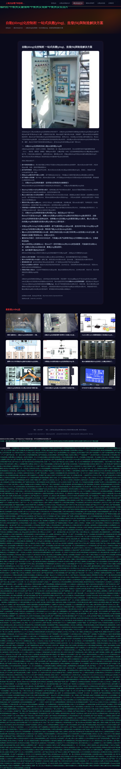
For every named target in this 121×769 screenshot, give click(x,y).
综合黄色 (27, 584)
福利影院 (6, 652)
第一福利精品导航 (60, 532)
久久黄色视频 (22, 709)
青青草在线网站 (52, 557)
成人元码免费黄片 (38, 691)
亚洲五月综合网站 (86, 557)
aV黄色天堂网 (39, 749)
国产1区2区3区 (52, 738)
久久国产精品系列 (91, 647)
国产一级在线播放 (50, 498)
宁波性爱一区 (21, 740)
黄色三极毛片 (62, 509)
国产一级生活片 (40, 745)
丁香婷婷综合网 (116, 548)
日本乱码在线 (108, 761)
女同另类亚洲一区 (8, 452)
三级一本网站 (75, 695)
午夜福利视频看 (45, 740)
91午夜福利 (91, 593)
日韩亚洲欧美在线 (83, 602)
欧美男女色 (49, 650)
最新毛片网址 (46, 754)
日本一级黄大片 (77, 591)
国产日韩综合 (63, 684)
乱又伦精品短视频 (103, 659)
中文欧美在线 (31, 527)
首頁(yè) (53, 3)
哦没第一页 (66, 534)
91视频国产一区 (13, 616)
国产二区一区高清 (22, 468)
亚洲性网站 (74, 450)
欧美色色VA (37, 554)
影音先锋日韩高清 (6, 650)
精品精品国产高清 (87, 661)
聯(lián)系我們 (90, 3)
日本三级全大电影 (57, 749)
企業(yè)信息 (101, 3)
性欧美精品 (12, 734)
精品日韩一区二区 (41, 557)
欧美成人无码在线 (109, 713)
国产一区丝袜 (21, 552)
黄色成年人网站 (88, 765)
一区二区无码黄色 (108, 666)
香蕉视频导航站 (19, 543)
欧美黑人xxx (16, 620)
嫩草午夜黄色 (93, 602)
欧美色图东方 (101, 584)
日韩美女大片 (95, 491)
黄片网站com (42, 532)
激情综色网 (28, 568)
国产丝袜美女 (9, 480)
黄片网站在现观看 (64, 695)
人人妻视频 (107, 715)
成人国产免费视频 (35, 593)
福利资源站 (17, 763)
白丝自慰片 (58, 471)
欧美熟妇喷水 (58, 747)
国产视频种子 (35, 607)
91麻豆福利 (62, 579)
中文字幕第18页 (26, 536)
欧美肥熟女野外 (73, 670)
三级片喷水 (113, 691)
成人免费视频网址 (62, 611)
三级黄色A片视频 (112, 545)
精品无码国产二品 (37, 688)
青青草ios (44, 484)
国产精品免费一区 (80, 593)
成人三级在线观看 (93, 532)
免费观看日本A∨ (17, 466)
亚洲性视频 (81, 570)
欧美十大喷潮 (8, 607)
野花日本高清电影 (8, 554)
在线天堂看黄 (112, 725)
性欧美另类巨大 (20, 452)
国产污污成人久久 (80, 616)
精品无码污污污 (102, 725)
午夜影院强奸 (110, 550)
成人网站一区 (26, 622)
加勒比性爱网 (45, 593)
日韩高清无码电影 (62, 734)
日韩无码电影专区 (64, 568)
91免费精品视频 (66, 477)
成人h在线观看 (85, 715)
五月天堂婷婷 (8, 695)
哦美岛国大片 (86, 740)
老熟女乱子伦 (10, 654)
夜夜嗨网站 (8, 566)
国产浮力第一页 (115, 511)
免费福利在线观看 (61, 584)
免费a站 (104, 747)
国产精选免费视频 (105, 693)
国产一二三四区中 (39, 702)
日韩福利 (84, 577)
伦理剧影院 (18, 759)
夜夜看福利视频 (86, 754)
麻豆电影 (85, 727)
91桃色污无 (92, 559)
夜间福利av (58, 534)
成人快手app (57, 543)
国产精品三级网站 (80, 561)
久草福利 (113, 486)
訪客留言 (111, 3)
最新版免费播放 (64, 625)
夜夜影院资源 (65, 713)
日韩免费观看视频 (44, 729)
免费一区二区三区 (38, 765)
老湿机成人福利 (82, 713)
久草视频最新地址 (43, 636)
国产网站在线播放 (52, 661)
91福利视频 (70, 564)
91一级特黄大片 (59, 598)
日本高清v (79, 527)
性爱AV (110, 747)
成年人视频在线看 (104, 668)
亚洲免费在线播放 (50, 666)
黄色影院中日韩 (83, 496)
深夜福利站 (67, 749)
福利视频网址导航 (69, 736)
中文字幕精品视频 (56, 511)
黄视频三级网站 (17, 647)
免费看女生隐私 (62, 666)
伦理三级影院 (88, 527)
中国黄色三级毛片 (51, 745)
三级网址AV (55, 604)
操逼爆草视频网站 (44, 604)
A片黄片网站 (23, 629)
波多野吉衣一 (90, 518)
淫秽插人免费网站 (8, 530)
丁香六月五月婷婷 (101, 564)
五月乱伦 (83, 568)
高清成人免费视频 (76, 625)
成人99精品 (3, 686)
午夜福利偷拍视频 (84, 464)
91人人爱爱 (78, 765)
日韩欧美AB (108, 523)
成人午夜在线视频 (47, 464)
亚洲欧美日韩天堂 (51, 568)
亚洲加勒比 (99, 645)
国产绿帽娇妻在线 (69, 740)
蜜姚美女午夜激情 (74, 493)
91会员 (101, 554)
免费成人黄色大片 (34, 464)
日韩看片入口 (30, 661)
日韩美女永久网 (62, 575)
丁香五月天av (93, 702)
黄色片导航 (31, 530)
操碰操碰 (113, 688)
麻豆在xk (107, 765)
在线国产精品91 (38, 502)
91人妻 (71, 486)
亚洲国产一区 (50, 686)
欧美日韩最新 (56, 629)
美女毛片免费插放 (74, 661)
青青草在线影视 (92, 654)
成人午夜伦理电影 (44, 663)
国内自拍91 (8, 575)
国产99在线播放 (19, 706)
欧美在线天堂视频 (84, 505)
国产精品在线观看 (19, 604)
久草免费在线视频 (86, 734)
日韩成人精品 (112, 641)
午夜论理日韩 (71, 609)
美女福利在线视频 (53, 720)
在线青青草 (63, 600)
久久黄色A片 (9, 759)
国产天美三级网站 (54, 713)
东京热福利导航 (12, 729)
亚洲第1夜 (17, 509)
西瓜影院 (36, 552)
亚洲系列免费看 (52, 579)
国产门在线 (95, 700)
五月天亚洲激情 (85, 752)
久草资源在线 (92, 545)
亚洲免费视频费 (104, 763)
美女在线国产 (90, 507)
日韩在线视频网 (33, 704)
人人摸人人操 (87, 629)
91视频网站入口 (53, 520)
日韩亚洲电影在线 (72, 743)
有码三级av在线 (47, 554)
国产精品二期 (7, 749)
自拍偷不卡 (14, 582)
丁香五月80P (30, 471)
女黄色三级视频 (24, 484)
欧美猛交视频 (23, 523)
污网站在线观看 (89, 672)
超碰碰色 (67, 550)
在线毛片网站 (76, 763)
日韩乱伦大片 (84, 489)
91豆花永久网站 (34, 511)
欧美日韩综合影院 (90, 638)
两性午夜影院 (92, 745)
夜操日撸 (72, 731)
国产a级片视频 (70, 573)
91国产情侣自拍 (92, 598)
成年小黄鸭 (48, 502)
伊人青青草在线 (97, 740)
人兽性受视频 (115, 532)
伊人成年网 (9, 632)
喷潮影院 (63, 496)
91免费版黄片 (113, 525)
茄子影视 (112, 722)
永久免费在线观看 (96, 749)
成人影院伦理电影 (103, 745)
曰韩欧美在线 (18, 675)
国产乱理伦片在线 (71, 598)
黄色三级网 (67, 659)
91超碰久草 (92, 727)
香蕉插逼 (47, 675)
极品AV (49, 450)
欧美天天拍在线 (41, 634)
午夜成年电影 (58, 559)
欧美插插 (89, 720)
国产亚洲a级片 (104, 568)
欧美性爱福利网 (70, 688)
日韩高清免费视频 (18, 498)
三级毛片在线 (20, 471)
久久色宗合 (40, 641)
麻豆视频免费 (88, 636)
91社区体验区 (29, 700)
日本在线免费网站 (112, 448)
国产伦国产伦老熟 (29, 618)
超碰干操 (57, 761)
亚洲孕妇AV (96, 579)
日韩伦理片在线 (34, 468)
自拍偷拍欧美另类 (111, 534)
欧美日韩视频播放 (107, 450)
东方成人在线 (65, 577)
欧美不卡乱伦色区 (46, 645)
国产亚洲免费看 (57, 459)
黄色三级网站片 (112, 627)
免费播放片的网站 (13, 532)
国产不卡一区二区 (27, 502)
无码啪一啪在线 (110, 629)
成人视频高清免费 (33, 740)
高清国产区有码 (94, 480)
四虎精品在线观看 (84, 681)
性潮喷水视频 (4, 636)
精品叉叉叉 (89, 448)
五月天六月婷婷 (108, 539)
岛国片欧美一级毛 (81, 688)
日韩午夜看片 (58, 650)
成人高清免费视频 (108, 657)
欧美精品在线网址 (70, 693)
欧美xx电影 (20, 715)
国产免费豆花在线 (29, 482)
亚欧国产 (73, 713)
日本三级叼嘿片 (108, 740)
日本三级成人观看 (86, 498)
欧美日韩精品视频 (105, 595)
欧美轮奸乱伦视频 (24, 743)
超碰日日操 (46, 514)
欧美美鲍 (98, 509)
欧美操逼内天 (107, 516)
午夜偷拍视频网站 (50, 734)
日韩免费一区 (81, 693)
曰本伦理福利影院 (107, 670)
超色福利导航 (97, 527)
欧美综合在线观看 (78, 627)
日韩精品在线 (93, 686)
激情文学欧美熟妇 (85, 670)
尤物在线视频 (108, 754)
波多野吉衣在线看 (18, 700)
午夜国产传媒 (58, 759)
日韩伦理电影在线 (81, 559)
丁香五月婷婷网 (103, 611)
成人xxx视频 (43, 586)
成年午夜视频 (64, 720)
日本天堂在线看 (96, 684)
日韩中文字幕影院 (16, 550)
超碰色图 (56, 570)
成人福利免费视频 (104, 486)
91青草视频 (33, 681)
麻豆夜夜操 (98, 604)
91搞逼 (54, 670)
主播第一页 (29, 672)
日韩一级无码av (13, 557)
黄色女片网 (55, 496)
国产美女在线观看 (95, 747)
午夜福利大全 (8, 763)
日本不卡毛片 (8, 509)
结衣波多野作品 (40, 759)
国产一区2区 (104, 480)
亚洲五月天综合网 (19, 591)
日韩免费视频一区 (28, 731)
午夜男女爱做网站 (57, 729)
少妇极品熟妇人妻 (67, 548)
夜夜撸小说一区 (23, 756)
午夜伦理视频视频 (109, 536)
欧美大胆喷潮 (51, 482)
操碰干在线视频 (95, 695)
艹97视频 (102, 496)
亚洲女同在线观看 (76, 514)
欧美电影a (98, 536)
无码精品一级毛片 (35, 659)
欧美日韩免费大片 (16, 507)
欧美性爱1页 (33, 756)
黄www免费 (56, 672)
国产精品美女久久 (37, 496)
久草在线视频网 (45, 468)
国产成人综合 (101, 545)
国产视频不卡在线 (6, 720)
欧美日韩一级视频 (58, 645)
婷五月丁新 (34, 763)
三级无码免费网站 (25, 500)
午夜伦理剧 (49, 527)
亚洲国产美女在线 (92, 595)
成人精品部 (55, 541)
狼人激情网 (43, 520)
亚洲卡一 (50, 532)
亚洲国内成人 (11, 541)
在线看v (94, 691)
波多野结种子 (112, 638)
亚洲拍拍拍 (114, 654)
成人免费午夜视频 (98, 652)
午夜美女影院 (27, 550)
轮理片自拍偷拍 (74, 498)
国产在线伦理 (109, 475)
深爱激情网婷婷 (60, 702)
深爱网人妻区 (48, 618)
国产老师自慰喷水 (36, 514)
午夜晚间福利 (46, 652)
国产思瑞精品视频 (90, 725)
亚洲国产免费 (4, 747)
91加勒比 (6, 600)
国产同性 (106, 505)
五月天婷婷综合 (111, 600)
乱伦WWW (106, 548)
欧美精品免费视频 (107, 491)
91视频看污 (86, 663)
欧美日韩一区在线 (91, 486)
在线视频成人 (39, 666)
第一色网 (104, 627)
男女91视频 (85, 763)
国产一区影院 (73, 520)
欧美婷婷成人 (80, 530)
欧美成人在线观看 (65, 604)
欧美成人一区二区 (105, 577)
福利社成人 (105, 695)
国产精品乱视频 (67, 629)
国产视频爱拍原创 (33, 645)
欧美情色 (61, 550)
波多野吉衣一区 (12, 593)
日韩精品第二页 (12, 634)
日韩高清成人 (19, 491)
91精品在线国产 (25, 448)
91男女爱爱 (96, 591)
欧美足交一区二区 (78, 468)
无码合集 (18, 554)
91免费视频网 (33, 577)
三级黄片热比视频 (38, 747)
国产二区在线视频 (77, 534)
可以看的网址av (102, 634)
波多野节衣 (88, 475)
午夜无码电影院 (40, 482)
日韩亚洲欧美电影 (56, 638)
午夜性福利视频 (24, 602)
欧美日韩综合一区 (61, 493)
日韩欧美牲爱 (14, 704)
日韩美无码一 (82, 598)
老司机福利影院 (29, 534)
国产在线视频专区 (102, 607)
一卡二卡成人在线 (22, 659)
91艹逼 (74, 722)
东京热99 (13, 471)
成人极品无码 (111, 756)
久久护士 (59, 482)
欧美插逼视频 (44, 477)
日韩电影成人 (16, 679)
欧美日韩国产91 (74, 491)
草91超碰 (79, 740)
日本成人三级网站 (112, 681)
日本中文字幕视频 (48, 516)
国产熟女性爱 (20, 561)
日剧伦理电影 (7, 466)
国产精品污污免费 (85, 691)
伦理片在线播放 (103, 706)
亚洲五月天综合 (103, 702)
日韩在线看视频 (23, 520)
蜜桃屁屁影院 (55, 663)
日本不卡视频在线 (56, 722)
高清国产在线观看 (31, 725)
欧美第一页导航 (41, 450)
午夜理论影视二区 (96, 539)
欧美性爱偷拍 (95, 459)
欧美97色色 (91, 588)
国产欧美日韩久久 (30, 466)
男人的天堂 (49, 759)
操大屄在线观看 (72, 725)
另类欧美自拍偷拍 (102, 643)
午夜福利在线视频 (88, 482)
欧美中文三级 (59, 595)
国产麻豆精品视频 (29, 595)
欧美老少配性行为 (96, 464)
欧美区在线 (99, 704)
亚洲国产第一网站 (19, 711)
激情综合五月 (110, 557)
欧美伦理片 (70, 536)
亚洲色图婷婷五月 (81, 545)
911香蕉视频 (46, 541)
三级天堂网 (30, 588)
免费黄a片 (10, 543)
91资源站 (115, 675)
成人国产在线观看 (93, 586)
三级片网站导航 (31, 643)
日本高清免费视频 (99, 600)
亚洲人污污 (36, 459)
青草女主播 (86, 749)
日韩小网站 (12, 677)
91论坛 (88, 684)
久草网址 (84, 634)
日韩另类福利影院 (68, 511)
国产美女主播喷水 (50, 491)
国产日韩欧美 (39, 675)
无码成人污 (23, 557)
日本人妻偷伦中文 (49, 647)
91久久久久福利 (50, 611)
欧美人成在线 (59, 588)
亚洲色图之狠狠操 (85, 575)
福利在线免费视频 (102, 570)
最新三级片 (63, 668)
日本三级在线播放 (77, 706)
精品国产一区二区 (28, 666)
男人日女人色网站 (38, 536)
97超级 (48, 466)
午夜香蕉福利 (44, 638)
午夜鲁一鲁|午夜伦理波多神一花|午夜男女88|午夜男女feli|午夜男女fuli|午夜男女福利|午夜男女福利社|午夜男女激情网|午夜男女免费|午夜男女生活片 (46, 441)
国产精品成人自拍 (63, 461)
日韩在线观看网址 (40, 738)
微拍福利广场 (60, 686)
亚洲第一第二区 (74, 461)
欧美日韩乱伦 (80, 507)
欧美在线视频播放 (27, 702)
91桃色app (108, 675)
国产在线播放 (108, 704)
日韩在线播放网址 (38, 500)
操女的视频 (33, 720)
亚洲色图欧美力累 (83, 666)
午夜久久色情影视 (108, 493)
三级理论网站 (11, 548)
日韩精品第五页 (105, 520)
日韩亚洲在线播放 (89, 625)
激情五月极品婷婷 (107, 566)
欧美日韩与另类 (59, 545)
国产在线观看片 (37, 761)
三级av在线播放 (26, 765)
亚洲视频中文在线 (11, 511)
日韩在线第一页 (91, 457)
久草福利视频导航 (32, 455)
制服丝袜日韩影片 (14, 502)
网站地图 (95, 441)
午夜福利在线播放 (108, 622)
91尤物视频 (81, 684)
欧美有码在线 (29, 493)
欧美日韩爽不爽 (31, 505)
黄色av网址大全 (26, 586)
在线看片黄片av (23, 511)
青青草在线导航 (14, 652)
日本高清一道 (81, 609)
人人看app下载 (81, 650)
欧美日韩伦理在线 (83, 618)
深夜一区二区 (19, 493)
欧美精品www (56, 754)
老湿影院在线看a (13, 475)
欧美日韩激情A (23, 577)
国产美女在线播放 (39, 620)
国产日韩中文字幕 (72, 505)
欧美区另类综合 (91, 650)
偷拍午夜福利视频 (114, 634)
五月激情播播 (99, 697)
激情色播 (9, 643)
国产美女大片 (16, 461)
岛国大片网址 (21, 677)
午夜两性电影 (83, 679)
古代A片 (92, 618)
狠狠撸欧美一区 (31, 541)
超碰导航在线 (4, 514)
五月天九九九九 (99, 675)
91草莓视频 (27, 570)
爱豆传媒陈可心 (33, 475)
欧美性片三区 (59, 620)
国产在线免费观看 (14, 702)
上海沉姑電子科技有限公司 (15, 3)
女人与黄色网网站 (28, 752)
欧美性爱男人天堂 (25, 670)
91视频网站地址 (13, 613)
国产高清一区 (16, 650)
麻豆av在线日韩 (19, 625)
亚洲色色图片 (111, 559)
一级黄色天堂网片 (95, 541)
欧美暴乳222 (103, 686)
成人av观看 (50, 534)
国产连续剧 (20, 548)
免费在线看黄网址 (107, 573)
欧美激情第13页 (95, 552)
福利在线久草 (23, 616)
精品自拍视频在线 (6, 591)
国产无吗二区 (41, 684)
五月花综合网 (115, 459)
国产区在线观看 (26, 509)
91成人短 (47, 641)
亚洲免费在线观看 (40, 625)
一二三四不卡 (61, 536)
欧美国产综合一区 (32, 600)
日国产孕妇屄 (40, 466)
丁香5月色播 (43, 627)
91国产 (27, 548)
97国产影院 (18, 611)
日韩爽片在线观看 (79, 761)
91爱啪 (100, 713)
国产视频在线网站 (19, 505)
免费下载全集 (47, 622)
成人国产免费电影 (65, 591)
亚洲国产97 (6, 570)
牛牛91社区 (72, 541)
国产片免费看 (38, 518)
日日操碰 (8, 618)
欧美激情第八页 (78, 638)
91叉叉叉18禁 (80, 448)
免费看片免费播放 (29, 609)
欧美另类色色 (41, 681)
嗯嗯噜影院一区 (85, 516)
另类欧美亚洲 (34, 743)
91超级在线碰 (91, 704)
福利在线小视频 (61, 602)
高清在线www (7, 577)
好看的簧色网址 (17, 618)
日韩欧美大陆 (92, 668)
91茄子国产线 (101, 543)
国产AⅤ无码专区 (12, 627)
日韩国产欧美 (98, 632)
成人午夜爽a (96, 670)
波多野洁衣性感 (81, 588)
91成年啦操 (36, 509)
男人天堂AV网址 (64, 677)
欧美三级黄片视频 (32, 480)
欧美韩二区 (47, 496)
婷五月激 (81, 725)
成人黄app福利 (24, 532)
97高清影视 (47, 688)
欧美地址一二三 (23, 727)
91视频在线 (15, 448)
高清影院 (97, 484)
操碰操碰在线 (84, 509)
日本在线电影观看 (15, 666)
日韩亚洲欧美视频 (68, 502)
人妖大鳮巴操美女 (45, 577)
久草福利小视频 (54, 600)
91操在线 (87, 706)
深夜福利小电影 (12, 697)
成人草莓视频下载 (47, 559)
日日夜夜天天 (41, 706)
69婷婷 (55, 622)
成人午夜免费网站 (54, 627)
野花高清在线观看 (37, 491)
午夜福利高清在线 (115, 659)
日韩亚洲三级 (91, 607)
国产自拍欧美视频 (90, 511)
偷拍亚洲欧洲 (36, 570)
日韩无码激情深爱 (55, 718)
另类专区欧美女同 (67, 761)
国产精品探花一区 (81, 736)
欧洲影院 (31, 516)
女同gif (39, 541)
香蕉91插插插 (71, 500)
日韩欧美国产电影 (69, 607)
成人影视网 (57, 566)
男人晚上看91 (70, 738)
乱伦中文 (33, 602)
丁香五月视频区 (110, 636)
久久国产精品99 (73, 575)
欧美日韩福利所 (78, 620)
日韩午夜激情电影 (17, 534)
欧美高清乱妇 (50, 632)
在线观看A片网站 (57, 507)
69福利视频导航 (66, 468)
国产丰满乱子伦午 (84, 520)
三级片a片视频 (114, 745)
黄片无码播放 (31, 489)
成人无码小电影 (18, 566)
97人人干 (23, 632)
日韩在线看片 (97, 502)
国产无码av (38, 471)
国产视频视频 (86, 579)
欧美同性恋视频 (78, 582)
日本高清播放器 (109, 720)
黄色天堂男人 (64, 727)
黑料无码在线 (65, 566)
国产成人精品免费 (71, 539)
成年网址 (49, 543)
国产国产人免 (28, 566)
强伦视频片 (82, 704)
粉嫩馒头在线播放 (52, 668)
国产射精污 (116, 502)
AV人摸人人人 (36, 448)
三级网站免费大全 (31, 706)
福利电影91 (78, 579)
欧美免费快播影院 (45, 552)
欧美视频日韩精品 (19, 695)
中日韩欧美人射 (90, 500)
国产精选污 (102, 473)
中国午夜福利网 (66, 484)
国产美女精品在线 (17, 570)
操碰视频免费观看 (48, 693)
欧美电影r (31, 557)
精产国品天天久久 (82, 541)
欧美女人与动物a (35, 652)
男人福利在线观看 (28, 518)
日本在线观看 (86, 459)
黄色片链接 (94, 554)
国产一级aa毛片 (52, 695)
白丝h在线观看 (101, 559)
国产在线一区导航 (32, 677)
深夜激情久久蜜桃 (28, 759)
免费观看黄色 (72, 666)
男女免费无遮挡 (53, 677)
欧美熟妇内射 (39, 461)
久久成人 (15, 577)
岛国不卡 (63, 725)
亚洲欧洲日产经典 (36, 539)
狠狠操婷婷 (7, 498)
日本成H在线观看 (52, 706)
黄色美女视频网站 (68, 718)
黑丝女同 (18, 731)
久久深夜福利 (98, 661)
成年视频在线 (7, 700)
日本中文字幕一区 (99, 475)
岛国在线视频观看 (103, 511)
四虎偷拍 (79, 731)
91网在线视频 (94, 677)
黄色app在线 (95, 520)
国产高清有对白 (111, 584)
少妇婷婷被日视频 (53, 731)
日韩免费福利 (26, 747)
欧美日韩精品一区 (30, 457)
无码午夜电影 (58, 530)
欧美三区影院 (99, 709)
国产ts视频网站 (44, 727)
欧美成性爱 (44, 654)
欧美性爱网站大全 (64, 452)
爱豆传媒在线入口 (85, 743)
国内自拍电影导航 (10, 745)
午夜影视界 (40, 527)
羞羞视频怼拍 (52, 561)
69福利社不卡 (61, 743)
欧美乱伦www (4, 598)
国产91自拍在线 (24, 539)
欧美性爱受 (108, 697)
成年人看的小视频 (103, 722)
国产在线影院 (100, 500)
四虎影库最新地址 (20, 527)
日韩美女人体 (30, 613)
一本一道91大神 (20, 455)
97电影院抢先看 (66, 627)
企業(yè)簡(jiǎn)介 (64, 3)
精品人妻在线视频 (38, 564)
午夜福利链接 (67, 722)
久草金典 (33, 684)
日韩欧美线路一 (62, 670)
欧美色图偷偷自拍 (50, 536)
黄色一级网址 (9, 527)
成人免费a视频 (71, 527)
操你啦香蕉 (72, 473)
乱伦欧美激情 (72, 570)
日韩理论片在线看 (55, 643)
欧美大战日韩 (92, 713)
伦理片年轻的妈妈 (35, 616)
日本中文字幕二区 (81, 536)
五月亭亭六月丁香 (69, 697)
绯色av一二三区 (84, 450)
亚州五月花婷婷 (101, 489)
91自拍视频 (113, 695)
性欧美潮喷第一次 (11, 684)
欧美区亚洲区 (17, 496)
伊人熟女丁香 (45, 722)
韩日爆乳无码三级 (57, 652)
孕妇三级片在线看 (71, 645)
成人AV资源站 (18, 473)
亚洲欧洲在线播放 (16, 482)
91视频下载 (15, 573)
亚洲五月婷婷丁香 (68, 482)
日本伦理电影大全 (91, 738)
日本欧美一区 (43, 600)
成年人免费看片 (19, 584)
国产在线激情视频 (54, 756)
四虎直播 (27, 688)
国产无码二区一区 (32, 591)
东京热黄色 (8, 725)
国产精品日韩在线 (92, 609)
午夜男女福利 (11, 659)
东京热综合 (37, 545)
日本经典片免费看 (103, 650)
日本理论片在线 (50, 505)
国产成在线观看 (40, 661)
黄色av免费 (87, 566)
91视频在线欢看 (15, 600)
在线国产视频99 (100, 530)
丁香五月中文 (18, 641)
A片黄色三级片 (43, 756)
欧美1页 (23, 600)
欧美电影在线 (63, 520)
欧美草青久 (33, 532)
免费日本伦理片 (67, 638)
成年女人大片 (42, 725)
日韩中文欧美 (36, 573)
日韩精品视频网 (8, 706)
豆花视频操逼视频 (97, 516)
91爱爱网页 (30, 745)
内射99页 (93, 584)
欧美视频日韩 (44, 657)
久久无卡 (102, 700)
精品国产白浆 (9, 491)
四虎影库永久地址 (40, 731)
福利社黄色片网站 (114, 607)
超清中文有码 (78, 548)
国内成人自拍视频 (69, 554)
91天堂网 (78, 700)
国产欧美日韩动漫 (111, 498)
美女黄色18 (36, 722)
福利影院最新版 (102, 638)
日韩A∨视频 (112, 564)
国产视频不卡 (105, 688)
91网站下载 (110, 496)
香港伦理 (8, 518)
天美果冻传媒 (58, 659)
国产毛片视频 (46, 507)
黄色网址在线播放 (59, 527)
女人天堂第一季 (55, 657)
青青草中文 (117, 752)
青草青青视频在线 (78, 484)
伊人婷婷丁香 (22, 697)
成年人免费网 (105, 679)
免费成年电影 (68, 729)
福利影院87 (72, 747)
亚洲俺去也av (88, 632)
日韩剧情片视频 (15, 536)
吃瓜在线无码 (12, 559)
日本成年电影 (33, 727)
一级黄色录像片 (23, 559)
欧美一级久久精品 (103, 691)
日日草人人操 (30, 561)
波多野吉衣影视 (78, 636)
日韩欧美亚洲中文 (78, 525)
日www (113, 763)
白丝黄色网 (34, 627)
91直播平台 (26, 496)
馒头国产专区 (16, 525)
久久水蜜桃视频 (77, 604)
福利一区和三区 (9, 579)
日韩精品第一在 (22, 645)
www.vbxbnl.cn (41, 434)
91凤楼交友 (29, 734)
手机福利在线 (60, 505)
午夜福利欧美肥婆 (89, 756)
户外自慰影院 (79, 502)
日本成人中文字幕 (69, 632)
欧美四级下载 (4, 681)
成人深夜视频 (115, 647)
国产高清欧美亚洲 (88, 731)
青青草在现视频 (113, 686)
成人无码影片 (61, 691)
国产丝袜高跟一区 (58, 552)
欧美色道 (32, 634)
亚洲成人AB (74, 613)
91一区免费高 (7, 679)
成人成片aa (58, 736)
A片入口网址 (25, 652)
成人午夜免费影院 (107, 477)
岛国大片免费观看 (14, 765)
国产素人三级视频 (66, 672)
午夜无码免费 (9, 731)
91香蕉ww (10, 641)
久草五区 (27, 754)
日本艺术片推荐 (72, 496)
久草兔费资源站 (24, 514)
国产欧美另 (10, 455)
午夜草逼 (60, 700)
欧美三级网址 (21, 745)
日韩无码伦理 (38, 715)
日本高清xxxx (109, 672)
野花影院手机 (29, 625)
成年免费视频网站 (62, 498)
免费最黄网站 (34, 657)
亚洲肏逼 (77, 754)
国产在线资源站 (46, 459)
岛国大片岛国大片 (27, 554)
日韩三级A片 (28, 545)
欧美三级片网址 (71, 618)
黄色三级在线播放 (109, 645)
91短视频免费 (111, 729)
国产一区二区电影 (74, 600)
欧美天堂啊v (94, 613)
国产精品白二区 (88, 729)
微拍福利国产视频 (99, 557)
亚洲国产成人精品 (45, 475)
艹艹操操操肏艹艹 (84, 455)
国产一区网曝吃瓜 (72, 681)
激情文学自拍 (106, 684)
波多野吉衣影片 (115, 668)
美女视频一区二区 (77, 566)
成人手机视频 (19, 568)
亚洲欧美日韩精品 (104, 647)
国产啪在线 (15, 629)
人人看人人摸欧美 (14, 586)
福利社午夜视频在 (57, 697)
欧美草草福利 (58, 448)
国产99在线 (100, 518)
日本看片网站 (11, 450)
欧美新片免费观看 (68, 543)
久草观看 (25, 718)
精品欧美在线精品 (41, 561)
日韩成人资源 (52, 486)
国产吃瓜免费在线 (45, 670)
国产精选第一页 (106, 579)
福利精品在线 (8, 625)
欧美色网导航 (42, 720)
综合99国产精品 (10, 645)
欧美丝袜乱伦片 (67, 675)
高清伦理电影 (52, 455)
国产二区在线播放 (48, 545)
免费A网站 (11, 457)
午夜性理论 (31, 697)
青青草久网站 (51, 602)
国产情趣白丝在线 (34, 629)
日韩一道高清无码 (46, 709)
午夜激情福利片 (100, 582)
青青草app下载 (13, 489)
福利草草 (16, 632)
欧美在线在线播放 (52, 591)
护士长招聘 (9, 672)
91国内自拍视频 (40, 534)
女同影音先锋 (58, 464)
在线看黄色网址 (54, 727)
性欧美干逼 (40, 736)
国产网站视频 (84, 695)
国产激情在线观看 (97, 461)
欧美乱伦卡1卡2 (88, 675)
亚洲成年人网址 (99, 765)
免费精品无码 (21, 736)
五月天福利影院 (36, 754)
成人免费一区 (59, 693)
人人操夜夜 (51, 473)
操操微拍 (50, 681)
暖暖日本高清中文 (115, 480)
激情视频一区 (43, 704)
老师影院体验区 (110, 731)
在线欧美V (61, 561)
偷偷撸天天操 (68, 466)
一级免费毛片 (107, 749)
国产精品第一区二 (13, 564)
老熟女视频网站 (65, 663)
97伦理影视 (3, 616)
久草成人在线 (30, 452)
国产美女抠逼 (55, 641)
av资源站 (29, 552)
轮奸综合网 (20, 722)
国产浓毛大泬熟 (89, 709)
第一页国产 (45, 718)
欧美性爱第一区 (77, 663)
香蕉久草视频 (40, 543)
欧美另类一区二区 (42, 486)
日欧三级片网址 (13, 484)
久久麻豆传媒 (32, 636)
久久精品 (4, 670)
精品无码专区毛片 (42, 452)
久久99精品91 (72, 584)
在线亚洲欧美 (21, 541)
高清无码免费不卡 (11, 756)
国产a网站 (61, 745)
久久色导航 (115, 595)
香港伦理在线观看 (41, 609)
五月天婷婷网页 (15, 636)
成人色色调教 (59, 647)
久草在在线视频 (18, 768)
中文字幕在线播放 (28, 749)
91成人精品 (33, 523)
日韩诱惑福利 (95, 627)
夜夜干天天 (61, 622)
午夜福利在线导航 (69, 650)
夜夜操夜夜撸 (103, 663)
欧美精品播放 (21, 486)
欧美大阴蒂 (54, 763)
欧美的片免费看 (91, 643)
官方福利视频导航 (89, 641)
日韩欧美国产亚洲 (59, 681)
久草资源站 (36, 525)
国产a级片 (6, 507)
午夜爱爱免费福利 (93, 759)
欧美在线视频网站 (57, 711)
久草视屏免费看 (34, 477)
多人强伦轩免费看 (51, 613)
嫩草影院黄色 (96, 566)
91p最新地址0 (78, 729)
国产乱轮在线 (11, 722)
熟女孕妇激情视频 (68, 616)
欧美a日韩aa (12, 740)
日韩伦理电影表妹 (104, 598)
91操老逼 (51, 480)
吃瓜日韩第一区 (38, 498)
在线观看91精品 (97, 754)
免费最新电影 (52, 704)
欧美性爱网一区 (84, 613)
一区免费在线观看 (81, 668)
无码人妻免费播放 (60, 500)
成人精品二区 (63, 557)
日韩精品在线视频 (10, 477)
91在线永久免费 (98, 761)
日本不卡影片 (40, 613)
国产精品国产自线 (95, 622)
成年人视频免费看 (40, 668)
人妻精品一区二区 (111, 500)
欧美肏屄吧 (63, 570)
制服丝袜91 (38, 493)
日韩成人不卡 (95, 477)
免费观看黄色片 (13, 602)
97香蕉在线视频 (36, 584)
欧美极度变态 (30, 450)
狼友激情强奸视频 (53, 684)
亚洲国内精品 (16, 749)
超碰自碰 (43, 743)
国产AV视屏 (113, 663)
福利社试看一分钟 (22, 686)
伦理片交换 (67, 652)
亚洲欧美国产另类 (108, 509)
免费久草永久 (99, 731)
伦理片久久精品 (93, 577)
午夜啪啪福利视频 (21, 530)
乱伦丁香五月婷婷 (90, 718)
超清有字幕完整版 (28, 507)
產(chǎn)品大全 (78, 3)
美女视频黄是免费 (108, 616)
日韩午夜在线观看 (44, 711)
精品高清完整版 (9, 568)
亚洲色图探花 (4, 471)
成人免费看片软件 (93, 568)
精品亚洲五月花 (45, 509)
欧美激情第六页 (79, 486)
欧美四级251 (55, 577)
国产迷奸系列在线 (28, 461)
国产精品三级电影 (60, 516)
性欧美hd (4, 761)
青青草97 (22, 613)
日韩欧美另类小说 (64, 613)
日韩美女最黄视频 (32, 604)
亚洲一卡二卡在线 (50, 461)
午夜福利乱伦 (104, 759)
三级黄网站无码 (111, 736)
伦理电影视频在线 (69, 448)
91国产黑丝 (80, 500)
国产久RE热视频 (20, 588)
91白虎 (19, 761)
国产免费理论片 (69, 759)
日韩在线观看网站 (111, 482)
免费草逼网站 (12, 709)
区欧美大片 (49, 566)
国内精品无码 (82, 645)
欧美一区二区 (14, 500)
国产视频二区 (50, 620)
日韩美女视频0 (77, 749)
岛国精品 (74, 452)
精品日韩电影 (87, 466)
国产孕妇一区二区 (115, 759)
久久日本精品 (8, 711)
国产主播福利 (80, 647)
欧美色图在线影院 (54, 457)
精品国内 (77, 480)
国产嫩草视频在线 (8, 493)
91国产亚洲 (115, 520)
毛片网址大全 (75, 568)
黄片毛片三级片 (107, 502)
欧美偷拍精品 (95, 752)
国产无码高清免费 (104, 738)
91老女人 (102, 681)
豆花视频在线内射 (35, 559)
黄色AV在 (25, 681)
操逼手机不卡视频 (47, 448)
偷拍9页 (63, 618)
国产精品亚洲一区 (82, 573)
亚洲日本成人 (77, 675)
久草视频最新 (11, 552)
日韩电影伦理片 (81, 607)
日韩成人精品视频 (30, 579)
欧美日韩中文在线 (77, 756)
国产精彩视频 (88, 484)
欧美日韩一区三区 (68, 643)
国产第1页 (39, 595)
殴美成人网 (71, 668)
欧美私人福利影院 (91, 525)
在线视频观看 (116, 579)
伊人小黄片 (86, 554)
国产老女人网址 (88, 604)
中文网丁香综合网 (41, 473)
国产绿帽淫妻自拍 (80, 759)
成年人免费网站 (99, 636)
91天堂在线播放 (102, 561)
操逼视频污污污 (24, 638)
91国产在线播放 (60, 518)
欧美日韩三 (42, 591)
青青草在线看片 (5, 573)
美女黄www (81, 722)
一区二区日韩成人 (77, 641)
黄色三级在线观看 (94, 679)
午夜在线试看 (105, 455)
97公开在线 (17, 607)
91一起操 (109, 489)
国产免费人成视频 (73, 516)
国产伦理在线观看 (19, 643)
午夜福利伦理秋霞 (13, 539)
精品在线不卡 (76, 477)
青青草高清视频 (10, 516)
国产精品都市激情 (47, 573)
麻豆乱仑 (38, 507)
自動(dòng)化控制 (50, 434)
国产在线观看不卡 (96, 452)
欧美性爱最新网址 (53, 586)
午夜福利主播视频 (56, 740)
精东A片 (92, 489)
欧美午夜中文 (50, 702)
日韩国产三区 (11, 715)
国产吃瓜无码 (107, 527)
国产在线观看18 (5, 534)
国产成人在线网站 (51, 550)
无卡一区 (89, 761)
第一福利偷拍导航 (84, 539)
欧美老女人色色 (60, 564)
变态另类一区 (70, 545)
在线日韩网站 (16, 622)
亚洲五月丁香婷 (23, 593)
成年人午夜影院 (30, 543)
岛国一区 (78, 482)
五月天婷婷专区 (37, 622)
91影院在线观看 (39, 566)
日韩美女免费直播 (57, 466)
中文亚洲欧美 (68, 595)
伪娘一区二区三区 (72, 691)
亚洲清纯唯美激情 (107, 484)
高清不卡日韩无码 (57, 475)
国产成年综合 (81, 586)
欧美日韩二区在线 (47, 607)
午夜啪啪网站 (5, 609)
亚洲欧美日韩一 (79, 475)
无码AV (65, 747)
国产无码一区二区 (90, 468)
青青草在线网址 (74, 489)
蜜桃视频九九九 (47, 570)
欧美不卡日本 (29, 738)
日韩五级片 (110, 530)
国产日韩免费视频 (48, 584)
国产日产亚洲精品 (66, 636)
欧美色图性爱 (100, 534)
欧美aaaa (54, 514)
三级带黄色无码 (22, 516)
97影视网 (21, 668)
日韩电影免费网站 (53, 725)
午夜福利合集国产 (80, 595)
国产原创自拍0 (49, 518)
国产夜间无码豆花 (105, 586)
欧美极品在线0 (114, 609)
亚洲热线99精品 (102, 718)
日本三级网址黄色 (98, 711)
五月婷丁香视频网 (53, 634)
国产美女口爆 (5, 582)
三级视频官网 (23, 464)
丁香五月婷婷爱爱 (54, 484)
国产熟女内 (37, 516)
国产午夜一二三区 (98, 629)
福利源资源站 (62, 609)
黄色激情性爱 (105, 552)
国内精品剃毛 (111, 473)
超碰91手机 (101, 457)
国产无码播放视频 (108, 452)
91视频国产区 (57, 502)
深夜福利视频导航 (13, 523)
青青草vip (108, 709)
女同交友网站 (108, 620)
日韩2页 (26, 657)
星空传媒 (108, 471)
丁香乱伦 (89, 711)
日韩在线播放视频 (67, 457)
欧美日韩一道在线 (47, 598)
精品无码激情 (100, 507)
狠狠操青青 (112, 625)
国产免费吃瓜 (63, 661)
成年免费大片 (116, 684)
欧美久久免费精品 (74, 557)
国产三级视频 (92, 634)
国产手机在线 (29, 715)
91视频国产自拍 (42, 489)
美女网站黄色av (79, 643)
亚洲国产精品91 (48, 471)
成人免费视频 (100, 618)
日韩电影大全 (43, 677)
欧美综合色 (95, 663)
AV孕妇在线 (9, 675)
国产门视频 (17, 718)
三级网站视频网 (71, 622)
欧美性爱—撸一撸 (68, 754)
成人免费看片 (80, 738)
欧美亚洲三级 (8, 718)
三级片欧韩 (106, 464)
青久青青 (81, 709)
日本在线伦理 (44, 511)
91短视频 (82, 720)
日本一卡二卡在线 (83, 747)
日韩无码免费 (80, 697)
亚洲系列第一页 (31, 736)
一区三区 (87, 627)
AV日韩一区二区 (24, 582)
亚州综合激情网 (113, 561)
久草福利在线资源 (58, 765)
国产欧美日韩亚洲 (74, 509)
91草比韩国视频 (59, 573)
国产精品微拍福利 (65, 706)
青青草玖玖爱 (103, 609)
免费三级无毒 (41, 602)
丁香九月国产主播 (58, 709)
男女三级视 (51, 588)
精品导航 (86, 677)
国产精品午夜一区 (24, 663)
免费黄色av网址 (9, 588)
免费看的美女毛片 (86, 600)
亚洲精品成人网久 (29, 641)
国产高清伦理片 (68, 459)
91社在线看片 (70, 654)
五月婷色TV (72, 586)
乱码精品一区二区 (11, 668)
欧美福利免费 (12, 657)
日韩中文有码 (90, 697)
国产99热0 (53, 715)
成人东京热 (113, 643)
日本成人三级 (86, 477)
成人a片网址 (67, 471)
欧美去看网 (51, 523)
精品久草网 (34, 663)
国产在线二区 (68, 475)
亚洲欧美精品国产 (40, 700)
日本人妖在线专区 (33, 709)
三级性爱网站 (76, 471)
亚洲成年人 (110, 582)
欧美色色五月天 (109, 518)
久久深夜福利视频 (99, 550)
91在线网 (24, 636)
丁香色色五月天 (23, 729)
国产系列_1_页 (90, 570)
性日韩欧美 (69, 620)
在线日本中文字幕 (80, 543)
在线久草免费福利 (66, 657)
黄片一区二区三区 (82, 473)
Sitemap (91, 434)
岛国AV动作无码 (46, 672)
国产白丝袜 (91, 536)
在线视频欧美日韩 (61, 473)
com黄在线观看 (115, 613)
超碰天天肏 (69, 518)
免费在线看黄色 (8, 584)
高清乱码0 (116, 620)
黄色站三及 (96, 734)
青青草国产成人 (78, 672)
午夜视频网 (39, 618)
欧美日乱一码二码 (100, 729)
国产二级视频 (87, 591)
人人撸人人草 (110, 618)
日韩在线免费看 (95, 450)
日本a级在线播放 (42, 457)
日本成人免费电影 (94, 573)
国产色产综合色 (108, 604)
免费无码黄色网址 (49, 493)
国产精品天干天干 (97, 505)
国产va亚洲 (93, 611)
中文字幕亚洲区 (12, 520)
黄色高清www (48, 530)
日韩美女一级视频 (85, 523)
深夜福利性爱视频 (64, 704)
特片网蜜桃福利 (85, 461)
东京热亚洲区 (71, 602)
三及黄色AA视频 (110, 727)
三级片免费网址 (107, 743)
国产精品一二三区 (96, 666)
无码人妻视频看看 (62, 491)
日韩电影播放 (79, 511)
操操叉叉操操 (93, 473)
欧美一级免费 (115, 679)
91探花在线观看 (110, 507)
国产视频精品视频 (61, 523)
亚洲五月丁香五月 (41, 588)
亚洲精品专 (92, 659)
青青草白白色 (71, 702)
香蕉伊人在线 (116, 588)
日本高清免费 (107, 661)
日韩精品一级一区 (13, 638)
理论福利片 (33, 582)
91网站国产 (20, 545)
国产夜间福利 (27, 761)
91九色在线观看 (27, 525)
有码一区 (37, 672)
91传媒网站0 (48, 747)
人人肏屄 (108, 588)
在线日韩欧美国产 (39, 568)
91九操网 (108, 711)
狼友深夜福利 (21, 734)
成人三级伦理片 (69, 593)
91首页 (38, 697)
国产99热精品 (43, 455)
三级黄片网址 (107, 466)
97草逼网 (113, 455)
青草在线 (28, 491)
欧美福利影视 (30, 486)
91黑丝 (46, 715)
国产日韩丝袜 (91, 543)
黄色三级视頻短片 (65, 763)
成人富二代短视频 (80, 457)
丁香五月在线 (77, 629)
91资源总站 (115, 711)
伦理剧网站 (40, 505)
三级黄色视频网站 (55, 548)
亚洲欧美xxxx (40, 575)
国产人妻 (107, 575)
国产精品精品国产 (100, 448)
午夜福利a (47, 765)
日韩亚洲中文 (78, 466)
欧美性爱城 (113, 706)
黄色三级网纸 (16, 518)
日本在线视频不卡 (65, 634)
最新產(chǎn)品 (13, 309)
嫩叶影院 (66, 464)
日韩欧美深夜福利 (40, 632)
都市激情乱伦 (67, 525)
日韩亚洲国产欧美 (6, 461)
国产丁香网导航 (56, 616)
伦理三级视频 (38, 734)
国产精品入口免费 (76, 727)
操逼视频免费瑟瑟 (72, 679)
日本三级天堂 (41, 579)
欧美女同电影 (12, 761)
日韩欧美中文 (34, 548)
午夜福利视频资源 (43, 643)
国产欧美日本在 (101, 593)
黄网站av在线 (34, 638)
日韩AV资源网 (111, 543)
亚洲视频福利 (26, 607)
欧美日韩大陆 (52, 489)
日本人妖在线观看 (10, 545)
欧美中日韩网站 (35, 484)
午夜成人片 (13, 727)
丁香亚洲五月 (22, 713)
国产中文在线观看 (110, 554)
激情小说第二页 (55, 477)
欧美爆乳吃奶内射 (24, 684)
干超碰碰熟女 (41, 523)
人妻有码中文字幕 (98, 498)
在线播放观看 (19, 579)
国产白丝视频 (73, 611)
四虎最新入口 (28, 668)
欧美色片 (8, 620)
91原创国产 (61, 738)
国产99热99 (23, 704)
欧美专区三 (63, 541)
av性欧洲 (27, 768)
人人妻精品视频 (97, 548)
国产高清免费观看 (80, 518)
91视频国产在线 (98, 720)
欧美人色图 (101, 727)
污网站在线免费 (17, 575)
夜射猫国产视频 (91, 722)
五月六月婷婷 (52, 609)
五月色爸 (30, 632)
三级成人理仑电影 (101, 641)
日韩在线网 (12, 686)
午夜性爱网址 (51, 743)
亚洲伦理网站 (91, 561)
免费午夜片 (112, 591)
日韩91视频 (31, 713)
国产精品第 (28, 459)
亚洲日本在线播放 (29, 575)
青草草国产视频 (63, 455)
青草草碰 (47, 749)
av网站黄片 (11, 561)
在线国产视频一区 (83, 622)
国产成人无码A (81, 654)
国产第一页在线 (23, 598)
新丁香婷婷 (73, 684)
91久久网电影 (68, 711)
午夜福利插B (92, 736)
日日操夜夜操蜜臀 (95, 493)
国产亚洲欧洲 (21, 450)
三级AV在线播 (69, 765)
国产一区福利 (97, 466)
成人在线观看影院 (29, 611)
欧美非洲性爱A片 (114, 570)
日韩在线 (21, 738)
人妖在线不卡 (87, 657)
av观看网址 (104, 591)
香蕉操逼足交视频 (112, 593)
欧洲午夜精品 (52, 654)
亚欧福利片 (95, 681)
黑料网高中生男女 (98, 575)
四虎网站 (54, 509)
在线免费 (85, 659)
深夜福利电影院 (63, 489)
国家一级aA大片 (51, 575)
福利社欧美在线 (29, 473)
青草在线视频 (7, 647)
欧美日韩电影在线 (101, 625)
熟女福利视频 (65, 450)
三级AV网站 (83, 532)
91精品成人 (20, 457)
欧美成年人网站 (13, 464)
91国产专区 (27, 647)
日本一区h (94, 706)
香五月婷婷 (64, 586)
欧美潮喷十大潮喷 (34, 718)
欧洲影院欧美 (99, 514)
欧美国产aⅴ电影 (43, 582)
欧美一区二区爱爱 (93, 693)
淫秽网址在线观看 (24, 627)
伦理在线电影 (11, 688)
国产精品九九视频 (61, 752)
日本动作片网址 (23, 634)
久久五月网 (35, 670)
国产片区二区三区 (6, 661)
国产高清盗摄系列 (42, 713)
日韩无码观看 (51, 700)
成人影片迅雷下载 (72, 532)
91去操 (92, 509)
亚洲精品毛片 (105, 459)
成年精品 (56, 618)
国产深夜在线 (100, 588)
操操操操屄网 (36, 679)
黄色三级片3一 (56, 675)
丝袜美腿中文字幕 (25, 564)
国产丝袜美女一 (101, 756)
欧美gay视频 (84, 493)
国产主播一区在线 (21, 654)
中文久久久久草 (10, 486)
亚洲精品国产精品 (10, 736)
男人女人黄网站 (8, 604)
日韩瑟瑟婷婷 (55, 468)
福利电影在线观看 (57, 593)
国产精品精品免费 (16, 609)
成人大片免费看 (85, 491)
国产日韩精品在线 (78, 652)
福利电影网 (28, 498)
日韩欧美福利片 (75, 577)
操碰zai (14, 713)
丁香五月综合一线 (15, 691)
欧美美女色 (22, 489)
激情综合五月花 (99, 471)
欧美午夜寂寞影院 (69, 530)
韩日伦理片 (88, 502)
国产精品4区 (8, 768)
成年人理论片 (44, 548)
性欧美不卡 (13, 598)
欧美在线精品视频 (6, 505)
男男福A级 (38, 693)
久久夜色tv (70, 480)
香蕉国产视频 (45, 525)
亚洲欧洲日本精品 (107, 752)
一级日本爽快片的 (110, 461)
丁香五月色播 (48, 500)
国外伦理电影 (96, 657)
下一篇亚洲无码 (54, 582)
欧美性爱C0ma (40, 650)
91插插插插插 (8, 473)
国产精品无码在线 (49, 752)
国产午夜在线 (33, 729)
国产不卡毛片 (78, 564)
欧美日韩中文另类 (49, 539)
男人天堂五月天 (106, 734)
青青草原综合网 (12, 743)
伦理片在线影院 (83, 686)
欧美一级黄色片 (70, 588)
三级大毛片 (87, 548)
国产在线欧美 (93, 496)
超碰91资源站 (9, 752)
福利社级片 (85, 480)
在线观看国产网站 (53, 625)
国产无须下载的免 (97, 715)
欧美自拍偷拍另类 (69, 507)
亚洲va (89, 616)
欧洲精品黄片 (69, 745)
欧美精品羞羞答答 (28, 650)
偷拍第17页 (32, 686)
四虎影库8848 (60, 539)
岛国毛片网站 (73, 455)
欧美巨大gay (101, 736)
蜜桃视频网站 (41, 686)
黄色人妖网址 (63, 731)
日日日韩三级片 (46, 629)
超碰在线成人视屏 (83, 584)
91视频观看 (16, 720)
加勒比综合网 (45, 616)
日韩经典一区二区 (105, 677)
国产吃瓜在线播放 (50, 691)
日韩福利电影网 (63, 486)
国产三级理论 (43, 480)
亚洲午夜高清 (58, 607)
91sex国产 (77, 459)
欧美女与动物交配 (10, 468)
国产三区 (18, 752)
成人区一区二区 (60, 480)
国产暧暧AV (62, 654)
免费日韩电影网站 (40, 695)
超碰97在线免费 (13, 670)
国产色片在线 (49, 736)
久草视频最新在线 (71, 709)
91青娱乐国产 (75, 550)
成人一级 (8, 525)
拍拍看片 (79, 554)
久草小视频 (79, 632)
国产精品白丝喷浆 (72, 686)
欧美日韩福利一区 (6, 622)
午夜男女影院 (77, 657)
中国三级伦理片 (34, 520)
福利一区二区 (65, 641)
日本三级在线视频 (97, 523)
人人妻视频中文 (96, 743)
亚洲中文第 (30, 695)
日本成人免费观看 (25, 573)
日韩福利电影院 (62, 715)
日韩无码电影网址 (64, 514)
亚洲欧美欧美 (99, 672)
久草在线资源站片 (56, 525)
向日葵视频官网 (89, 564)
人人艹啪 (100, 620)
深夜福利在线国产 (103, 468)
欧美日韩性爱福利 (83, 552)
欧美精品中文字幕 (35, 598)
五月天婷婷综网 (74, 734)
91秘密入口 (70, 579)
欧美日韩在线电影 (19, 725)
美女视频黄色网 (105, 532)
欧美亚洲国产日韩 (83, 452)
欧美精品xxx (56, 450)
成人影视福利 (5, 482)
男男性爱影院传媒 (89, 514)
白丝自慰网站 (57, 554)
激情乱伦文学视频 (94, 688)
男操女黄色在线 (104, 613)
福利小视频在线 (115, 468)
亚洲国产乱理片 (99, 482)
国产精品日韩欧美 (79, 711)
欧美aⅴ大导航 (90, 530)
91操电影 (59, 632)
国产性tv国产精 (19, 459)
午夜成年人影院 (73, 523)
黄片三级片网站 (84, 611)
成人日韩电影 (78, 718)
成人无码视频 (110, 457)
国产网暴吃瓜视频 (111, 514)
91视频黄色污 (76, 659)
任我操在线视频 (102, 525)
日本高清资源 (45, 697)
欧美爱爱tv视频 (104, 602)
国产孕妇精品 (26, 679)
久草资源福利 (40, 611)
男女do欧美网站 (69, 700)
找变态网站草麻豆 (60, 679)
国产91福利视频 (18, 754)
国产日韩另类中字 (22, 477)
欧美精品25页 (76, 634)
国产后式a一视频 (69, 559)
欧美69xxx (23, 475)
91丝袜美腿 (73, 464)
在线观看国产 (9, 611)
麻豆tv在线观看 (55, 636)
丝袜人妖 (10, 459)
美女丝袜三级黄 (48, 761)
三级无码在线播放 (114, 718)
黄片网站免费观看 (17, 595)
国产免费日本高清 (11, 663)
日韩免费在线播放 (19, 661)
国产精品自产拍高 (77, 677)
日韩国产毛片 (52, 452)
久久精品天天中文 (103, 654)
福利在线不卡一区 (107, 541)
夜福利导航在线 (89, 582)
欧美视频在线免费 (82, 702)
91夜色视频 (91, 645)
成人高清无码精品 (90, 620)
